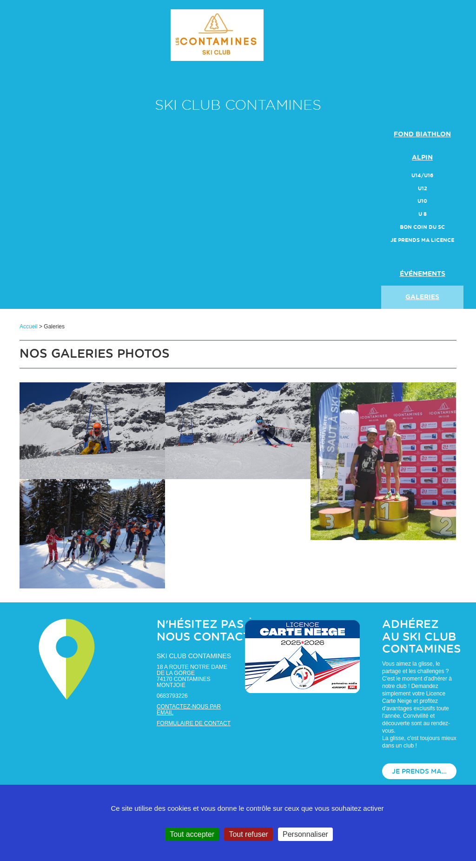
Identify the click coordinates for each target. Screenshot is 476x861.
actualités (422, 250)
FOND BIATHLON (422, 134)
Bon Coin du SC (422, 227)
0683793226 (172, 696)
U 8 (422, 214)
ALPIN (422, 157)
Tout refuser (248, 834)
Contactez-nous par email (189, 709)
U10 (422, 201)
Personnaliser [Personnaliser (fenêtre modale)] (305, 834)
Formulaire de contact (194, 723)
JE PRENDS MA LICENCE (422, 240)
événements (422, 274)
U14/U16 (422, 175)
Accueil (29, 326)
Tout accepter (192, 834)
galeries (422, 297)
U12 (422, 188)
